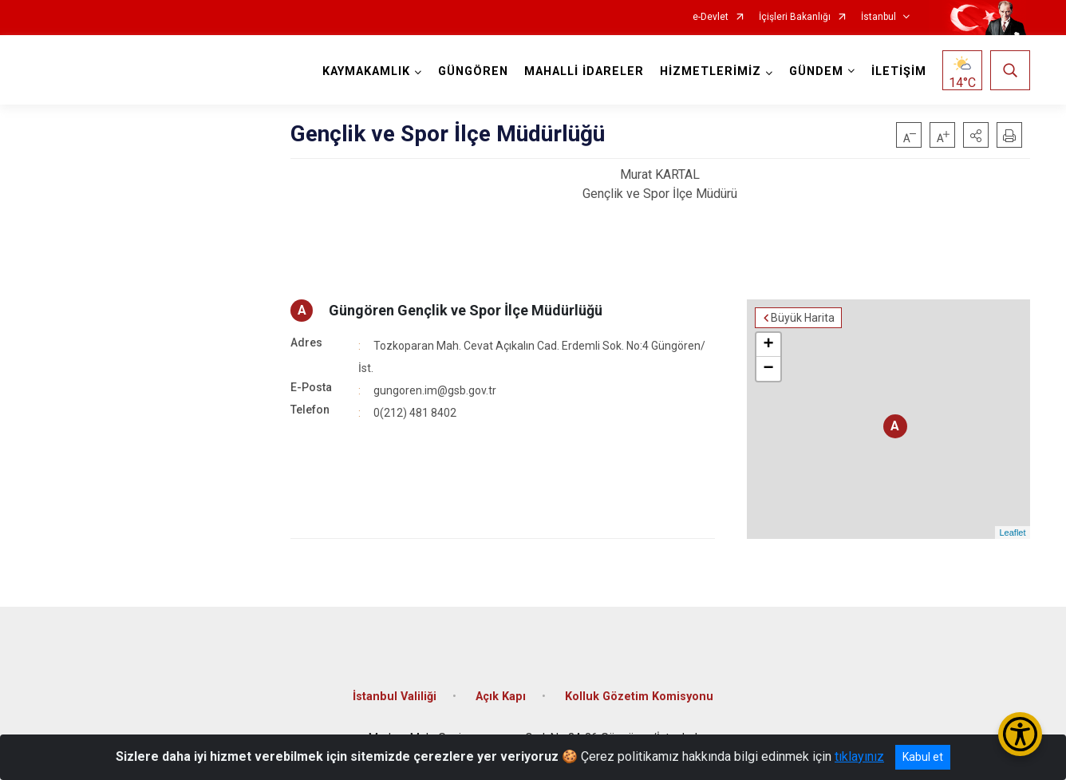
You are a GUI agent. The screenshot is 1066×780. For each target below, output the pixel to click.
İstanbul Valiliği (394, 696)
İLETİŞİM (898, 71)
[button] (976, 135)
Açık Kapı (501, 696)
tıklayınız (859, 756)
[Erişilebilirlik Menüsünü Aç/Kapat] (1020, 734)
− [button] (769, 369)
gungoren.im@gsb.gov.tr (434, 390)
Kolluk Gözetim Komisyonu (639, 696)
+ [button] (769, 345)
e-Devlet (710, 17)
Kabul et (922, 756)
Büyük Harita (803, 317)
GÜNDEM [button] (816, 71)
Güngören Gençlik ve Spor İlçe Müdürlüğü (465, 310)
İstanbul (878, 17)
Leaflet (1012, 532)
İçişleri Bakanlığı (795, 17)
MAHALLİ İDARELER (584, 71)
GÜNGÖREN (473, 71)
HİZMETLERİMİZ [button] (710, 71)
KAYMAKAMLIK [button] (366, 71)
